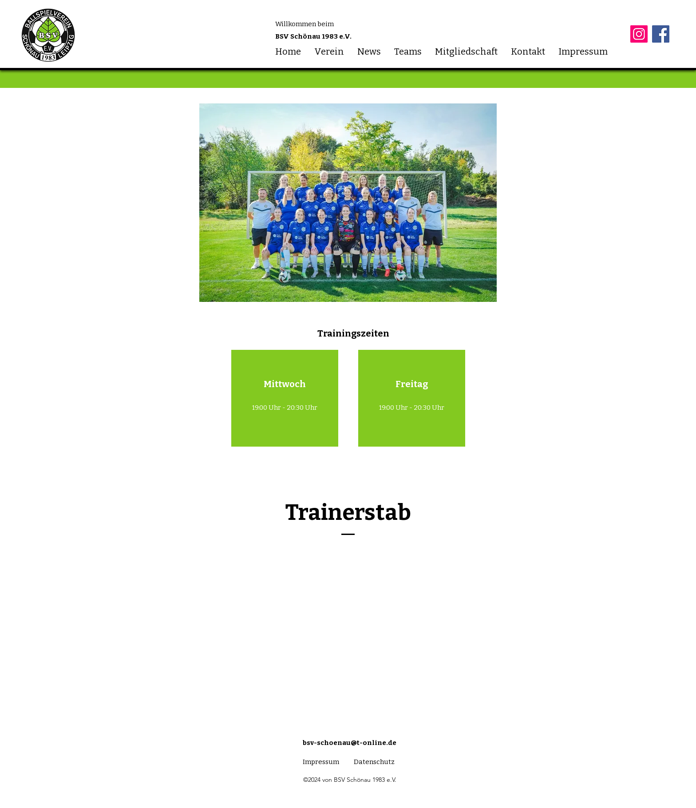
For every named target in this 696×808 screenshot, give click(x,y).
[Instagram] (639, 34)
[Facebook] (660, 34)
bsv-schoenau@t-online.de (349, 743)
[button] (329, 51)
